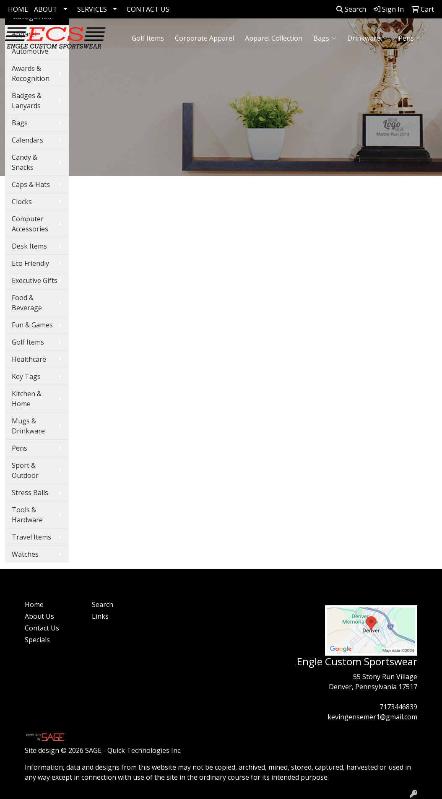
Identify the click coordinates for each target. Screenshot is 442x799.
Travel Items (31, 537)
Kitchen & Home (27, 398)
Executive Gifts (34, 280)
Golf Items (148, 38)
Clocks (22, 201)
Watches (25, 554)
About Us (39, 616)
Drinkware (367, 38)
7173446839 (398, 706)
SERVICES (92, 9)
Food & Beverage (27, 302)
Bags (324, 38)
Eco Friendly (30, 263)
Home (34, 604)
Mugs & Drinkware (28, 426)
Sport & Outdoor (25, 470)
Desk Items (29, 246)
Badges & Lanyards (27, 100)
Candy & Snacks (24, 162)
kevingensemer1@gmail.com (372, 716)
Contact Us (42, 628)
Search (351, 9)
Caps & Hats (31, 184)
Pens (409, 38)
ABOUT (45, 9)
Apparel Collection (273, 38)
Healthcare (29, 359)
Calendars (27, 140)
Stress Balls (30, 492)
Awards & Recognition (30, 73)
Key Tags (26, 376)
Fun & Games (32, 324)
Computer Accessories (30, 223)
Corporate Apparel (204, 38)
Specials (37, 639)
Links (100, 616)
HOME (18, 9)
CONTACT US (148, 9)
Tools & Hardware (27, 514)
